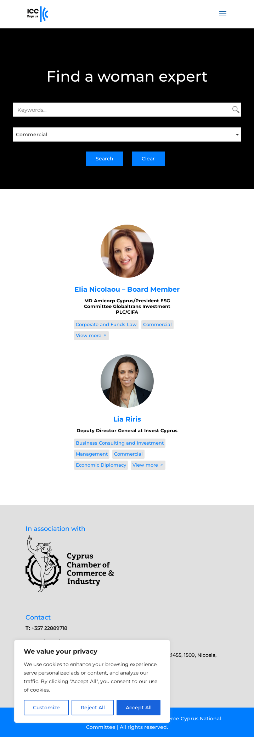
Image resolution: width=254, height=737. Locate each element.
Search (104, 158)
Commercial (157, 324)
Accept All (139, 707)
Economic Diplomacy (101, 465)
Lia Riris (127, 419)
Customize (46, 707)
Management (92, 454)
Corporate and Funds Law (106, 324)
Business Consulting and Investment (120, 443)
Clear (148, 158)
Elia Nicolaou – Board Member (127, 289)
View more (91, 335)
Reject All (93, 707)
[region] (92, 681)
